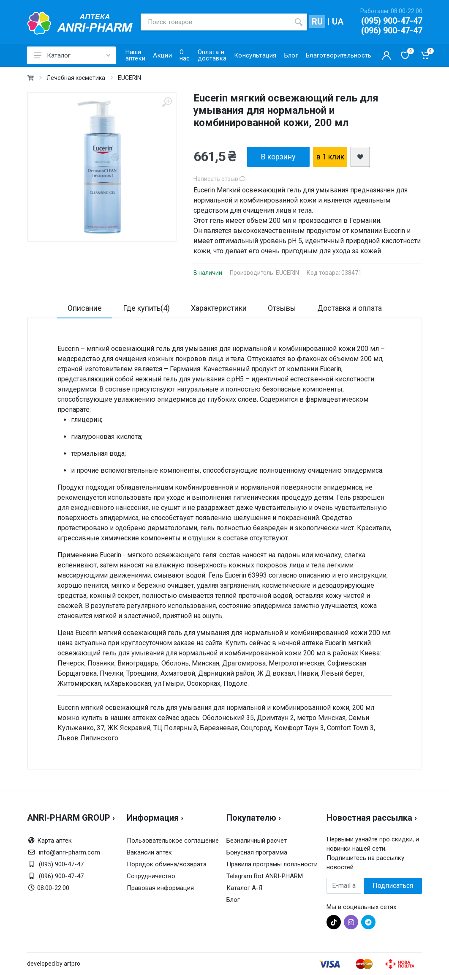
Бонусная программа (256, 852)
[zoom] (167, 102)
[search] (298, 22)
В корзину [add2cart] (278, 156)
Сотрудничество (151, 876)
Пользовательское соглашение (173, 840)
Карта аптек (54, 840)
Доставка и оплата (349, 308)
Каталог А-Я (244, 888)
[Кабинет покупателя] (386, 55)
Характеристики (219, 308)
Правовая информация (160, 888)
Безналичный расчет (256, 840)
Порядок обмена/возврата (167, 864)
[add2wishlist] (360, 157)
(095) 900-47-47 (391, 21)
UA (337, 21)
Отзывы (282, 308)
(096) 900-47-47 (391, 30)
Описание (85, 308)
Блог (233, 900)
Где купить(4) (146, 308)
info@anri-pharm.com (69, 852)
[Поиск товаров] (215, 22)
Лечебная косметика (75, 77)
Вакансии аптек (149, 852)
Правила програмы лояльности (272, 864)
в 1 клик (330, 156)
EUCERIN (129, 77)
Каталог (72, 55)
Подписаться (393, 886)
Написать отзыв (219, 178)
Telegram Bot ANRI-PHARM (264, 876)
